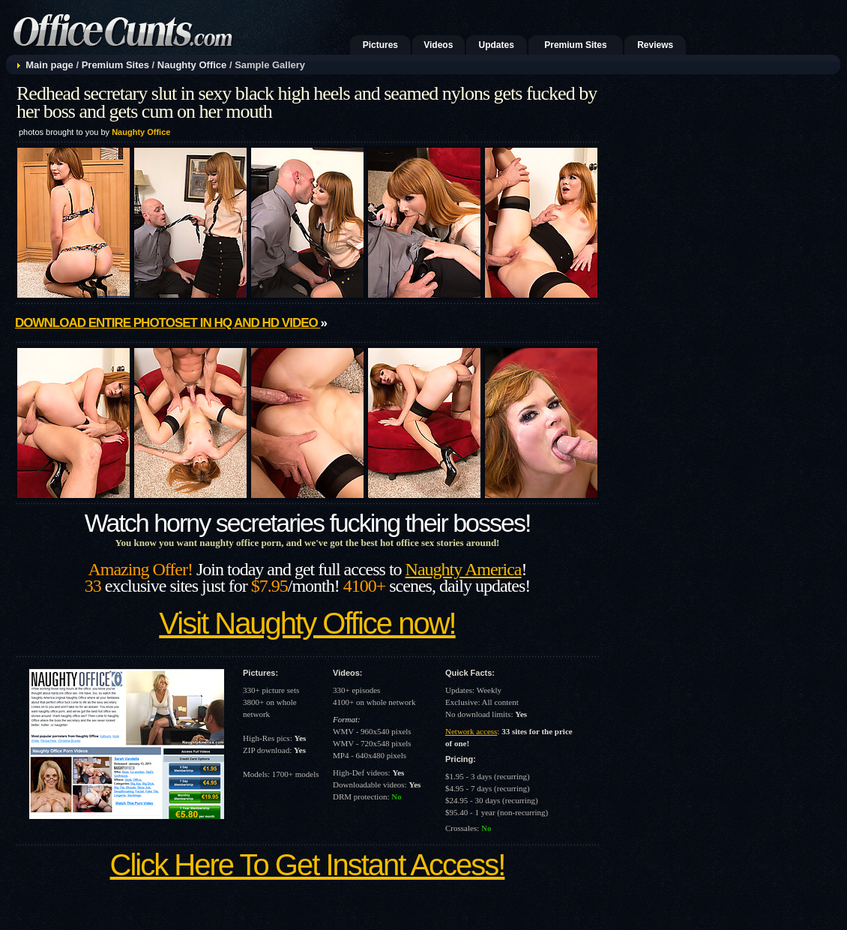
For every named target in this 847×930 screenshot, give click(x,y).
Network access (471, 731)
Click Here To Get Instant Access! (307, 864)
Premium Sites (575, 45)
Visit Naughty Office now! (307, 623)
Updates (496, 45)
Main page (49, 64)
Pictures (380, 45)
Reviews (655, 45)
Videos (438, 45)
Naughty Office (191, 64)
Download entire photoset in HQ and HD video (167, 323)
